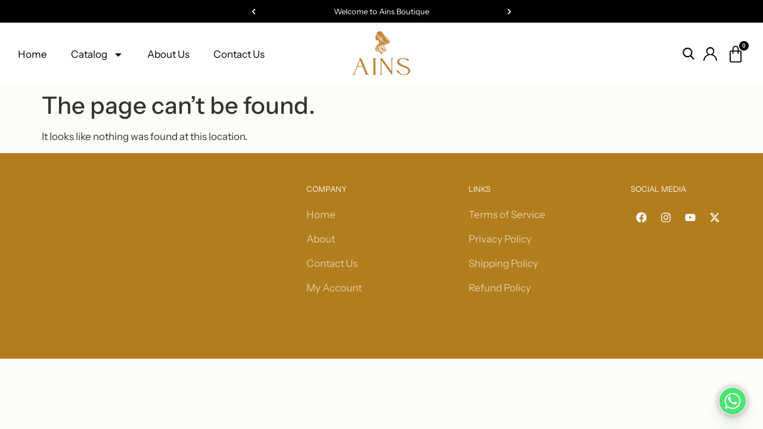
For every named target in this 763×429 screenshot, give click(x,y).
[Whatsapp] (732, 401)
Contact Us (239, 54)
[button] (253, 11)
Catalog (97, 54)
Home (32, 54)
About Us (168, 54)
